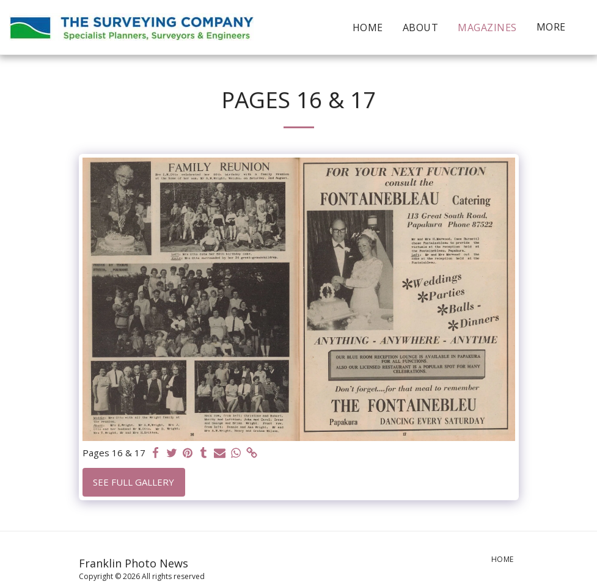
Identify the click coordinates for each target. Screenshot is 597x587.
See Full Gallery (133, 482)
